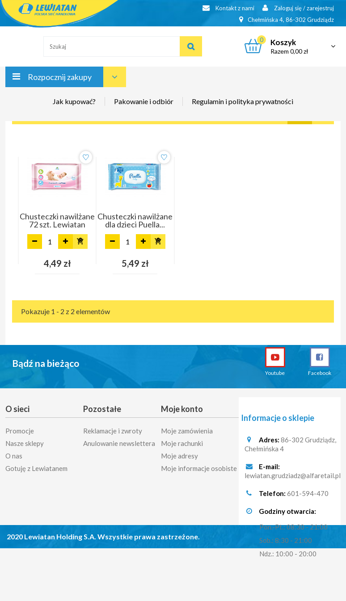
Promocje (19, 428)
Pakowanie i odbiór (143, 101)
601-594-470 (308, 494)
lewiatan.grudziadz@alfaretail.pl (293, 476)
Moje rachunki (182, 441)
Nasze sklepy (24, 441)
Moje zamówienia (187, 428)
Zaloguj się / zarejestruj (298, 8)
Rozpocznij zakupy (60, 77)
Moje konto (182, 409)
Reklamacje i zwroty (112, 428)
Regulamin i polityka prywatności (242, 101)
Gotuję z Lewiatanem (36, 466)
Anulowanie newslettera (119, 441)
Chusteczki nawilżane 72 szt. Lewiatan (57, 220)
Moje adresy (179, 453)
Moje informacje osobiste (199, 466)
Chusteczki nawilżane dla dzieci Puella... (135, 220)
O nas (13, 453)
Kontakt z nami (228, 8)
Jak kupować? (74, 101)
